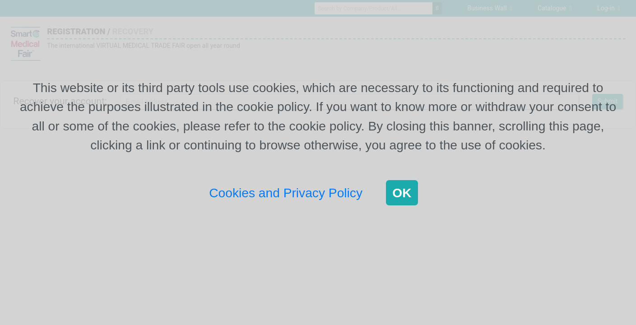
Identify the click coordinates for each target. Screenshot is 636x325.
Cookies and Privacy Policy (285, 193)
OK (401, 193)
